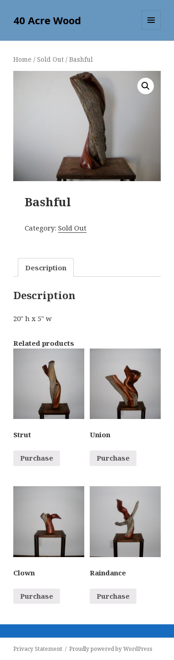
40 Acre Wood (47, 20)
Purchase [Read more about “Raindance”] (113, 596)
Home (22, 59)
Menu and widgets (151, 29)
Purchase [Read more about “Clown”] (36, 596)
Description (45, 267)
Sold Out (50, 59)
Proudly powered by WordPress (110, 649)
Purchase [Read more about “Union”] (113, 457)
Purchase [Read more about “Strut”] (36, 457)
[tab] (46, 267)
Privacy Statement (37, 649)
